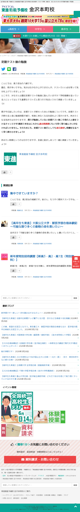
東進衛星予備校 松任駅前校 (32, 479)
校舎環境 (39, 495)
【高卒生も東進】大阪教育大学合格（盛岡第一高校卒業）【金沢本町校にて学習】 (36, 335)
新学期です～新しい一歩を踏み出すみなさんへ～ (22, 313)
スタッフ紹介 (30, 495)
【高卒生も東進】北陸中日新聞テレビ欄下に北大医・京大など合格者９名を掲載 (35, 318)
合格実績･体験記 (50, 495)
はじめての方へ (18, 495)
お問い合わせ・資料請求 (11, 498)
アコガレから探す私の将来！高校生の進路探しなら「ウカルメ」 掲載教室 (40, 506)
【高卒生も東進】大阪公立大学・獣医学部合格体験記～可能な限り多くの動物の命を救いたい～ (43, 225)
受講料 (59, 495)
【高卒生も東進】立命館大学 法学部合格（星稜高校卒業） (26, 365)
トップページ (4, 56)
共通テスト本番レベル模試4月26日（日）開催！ (40, 36)
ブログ (13, 56)
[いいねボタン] (4, 172)
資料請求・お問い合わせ (40, 459)
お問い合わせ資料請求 (76, 262)
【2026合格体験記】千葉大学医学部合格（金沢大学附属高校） (28, 370)
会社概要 (24, 498)
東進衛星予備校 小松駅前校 (52, 479)
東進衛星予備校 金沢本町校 (26, 56)
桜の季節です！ (8, 351)
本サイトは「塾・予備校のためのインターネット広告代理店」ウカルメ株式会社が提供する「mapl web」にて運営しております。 (40, 509)
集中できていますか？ (24, 193)
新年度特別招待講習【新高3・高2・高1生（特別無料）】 (42, 258)
